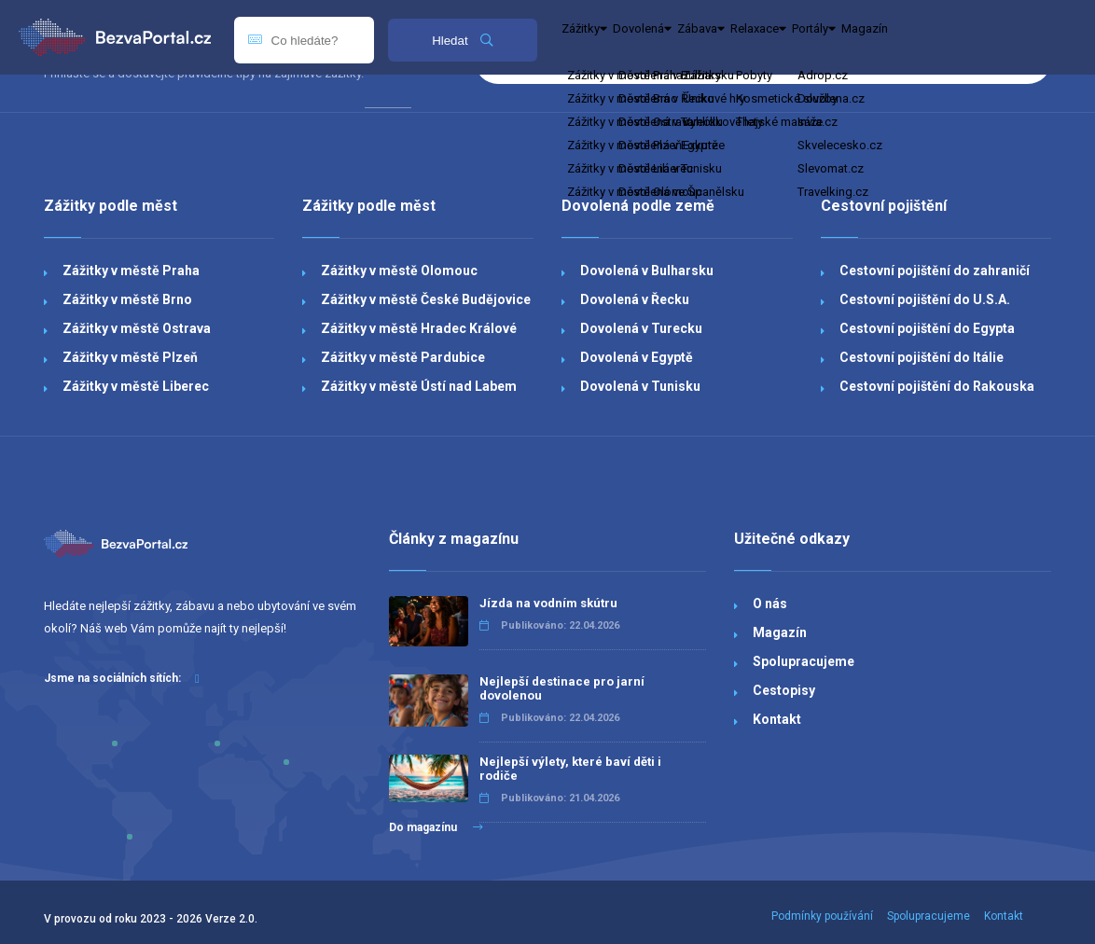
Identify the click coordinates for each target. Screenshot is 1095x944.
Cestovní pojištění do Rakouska (936, 386)
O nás (770, 603)
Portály (441, 108)
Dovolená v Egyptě (636, 357)
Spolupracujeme (803, 661)
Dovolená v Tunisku (640, 386)
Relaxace (349, 108)
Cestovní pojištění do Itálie (921, 357)
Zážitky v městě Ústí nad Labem (419, 386)
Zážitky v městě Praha (131, 270)
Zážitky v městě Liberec (135, 386)
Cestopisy (784, 690)
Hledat (462, 41)
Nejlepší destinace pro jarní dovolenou (562, 688)
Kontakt (777, 719)
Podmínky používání (822, 916)
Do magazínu (436, 827)
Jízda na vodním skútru (548, 603)
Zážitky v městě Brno (127, 299)
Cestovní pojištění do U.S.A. (924, 299)
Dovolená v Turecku (641, 328)
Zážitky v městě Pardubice (403, 357)
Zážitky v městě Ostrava (136, 328)
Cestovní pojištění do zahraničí (934, 270)
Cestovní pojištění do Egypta (927, 328)
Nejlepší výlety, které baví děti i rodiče (570, 769)
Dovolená (166, 108)
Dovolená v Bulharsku (647, 270)
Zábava (258, 108)
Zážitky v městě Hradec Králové (419, 328)
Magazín (524, 108)
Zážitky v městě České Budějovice (426, 299)
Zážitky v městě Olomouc (399, 270)
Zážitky (73, 108)
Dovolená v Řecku (634, 299)
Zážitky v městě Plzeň (130, 357)
